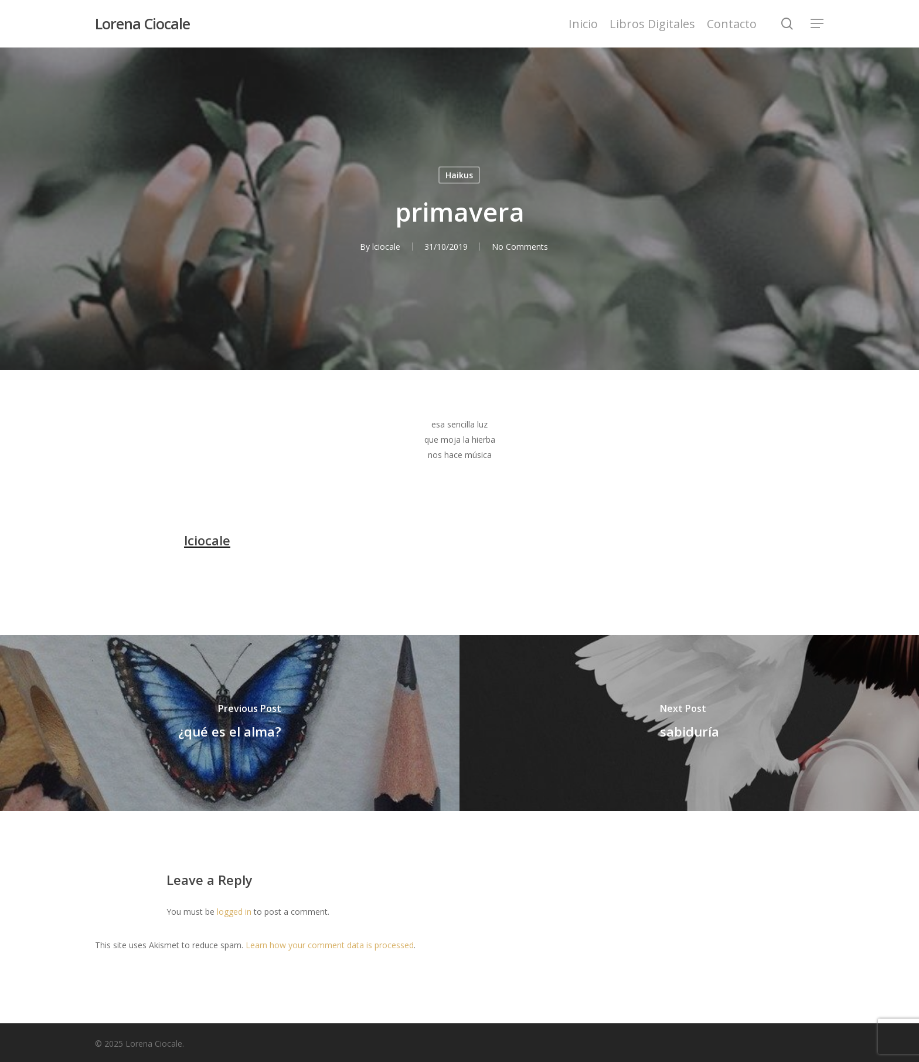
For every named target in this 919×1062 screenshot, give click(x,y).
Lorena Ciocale (142, 23)
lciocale (386, 246)
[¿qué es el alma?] (230, 723)
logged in (234, 911)
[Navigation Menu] (818, 24)
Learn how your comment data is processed (330, 945)
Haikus (459, 175)
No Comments (520, 246)
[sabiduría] (689, 723)
